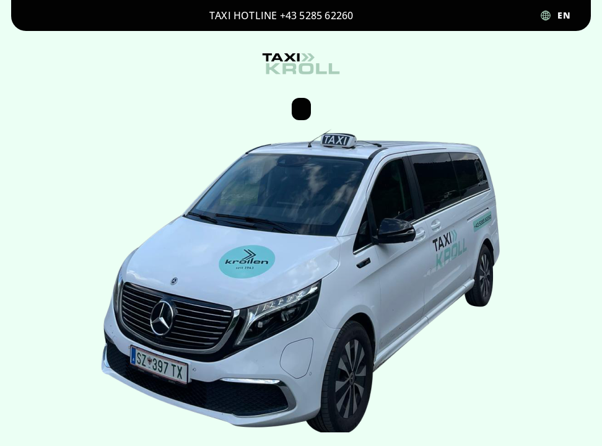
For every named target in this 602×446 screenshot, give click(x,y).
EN (564, 15)
